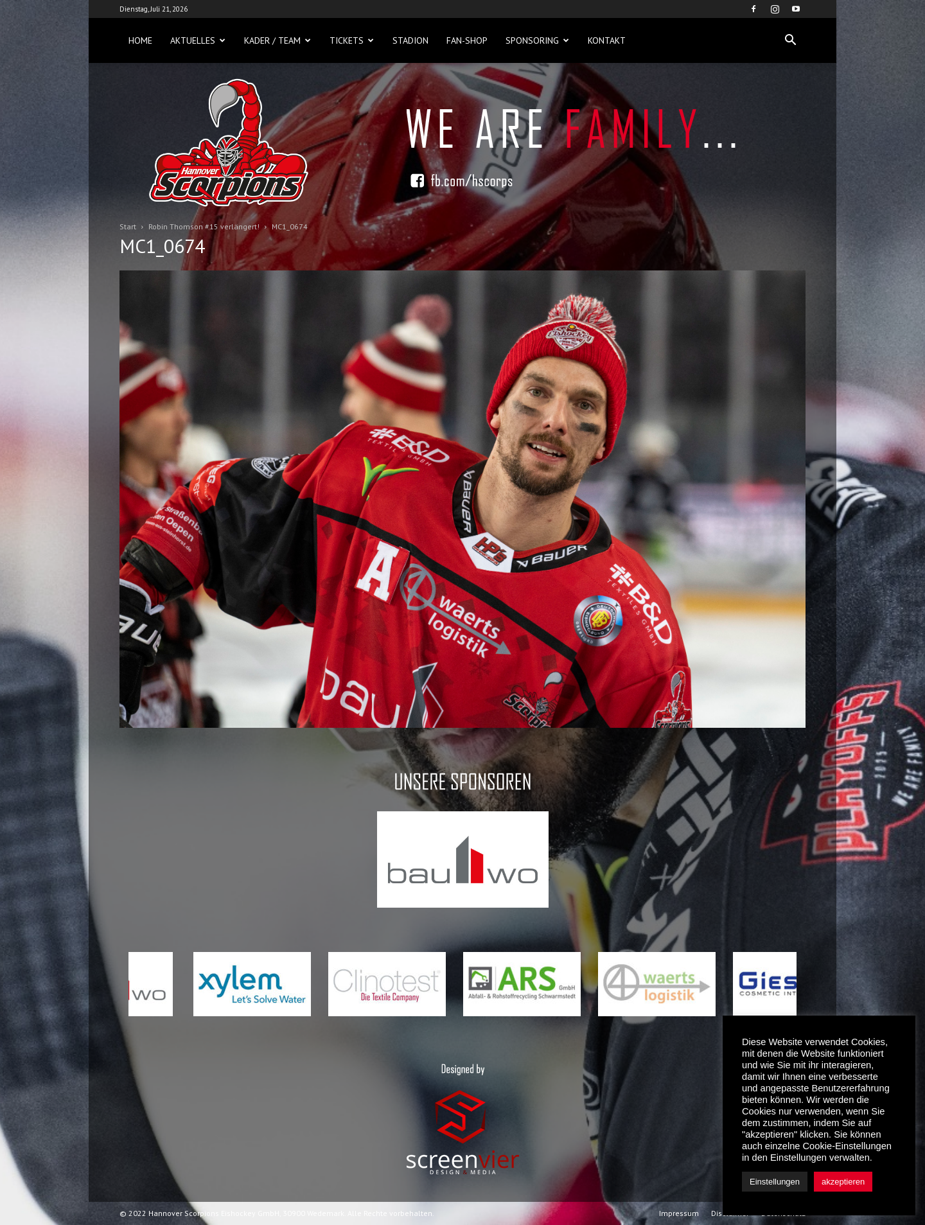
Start (127, 226)
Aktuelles (197, 40)
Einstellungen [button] (775, 1181)
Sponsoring (537, 40)
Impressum (679, 1213)
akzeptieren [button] (843, 1181)
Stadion (410, 40)
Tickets (352, 40)
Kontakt (607, 40)
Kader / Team (277, 40)
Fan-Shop (467, 40)
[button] (790, 40)
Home (140, 40)
